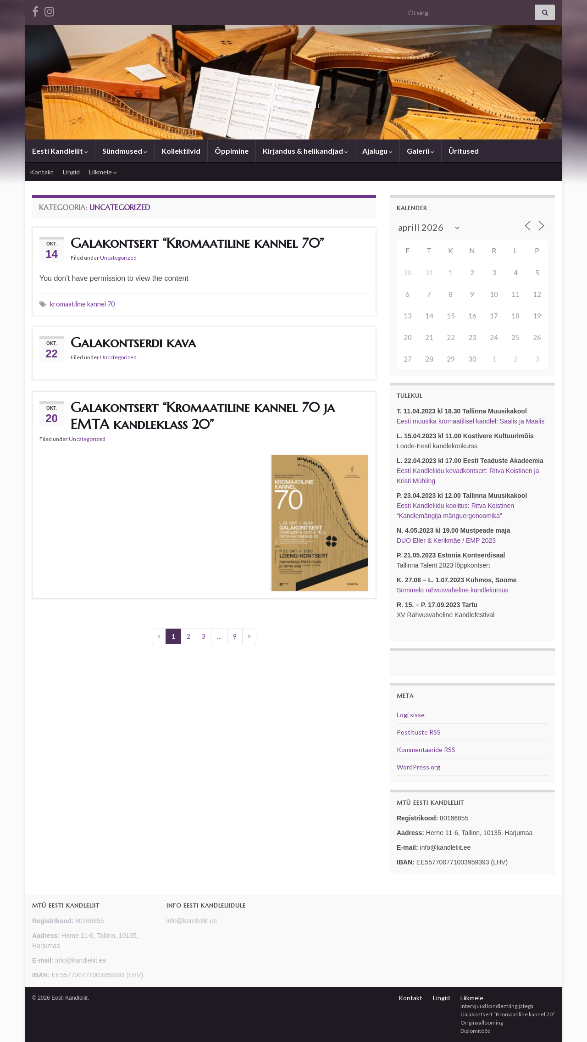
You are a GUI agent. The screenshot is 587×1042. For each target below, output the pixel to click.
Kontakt (42, 172)
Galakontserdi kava (133, 342)
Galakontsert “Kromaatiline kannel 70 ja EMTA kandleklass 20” (203, 416)
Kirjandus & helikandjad (305, 150)
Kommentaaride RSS (426, 749)
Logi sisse (411, 715)
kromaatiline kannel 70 (82, 304)
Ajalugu (377, 150)
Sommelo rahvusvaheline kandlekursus (453, 590)
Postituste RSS (419, 732)
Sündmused (124, 150)
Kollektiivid (180, 150)
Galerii (420, 150)
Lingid (71, 172)
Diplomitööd (475, 1030)
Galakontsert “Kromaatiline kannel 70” (197, 242)
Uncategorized (118, 257)
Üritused (464, 150)
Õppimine (232, 150)
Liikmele (103, 172)
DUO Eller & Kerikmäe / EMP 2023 (446, 540)
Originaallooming (481, 1022)
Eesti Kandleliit (293, 103)
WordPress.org (418, 767)
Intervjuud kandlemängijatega (496, 1006)
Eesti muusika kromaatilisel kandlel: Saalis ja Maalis (470, 421)
